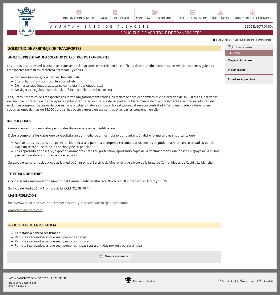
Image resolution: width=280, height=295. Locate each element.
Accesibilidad (228, 281)
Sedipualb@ (266, 281)
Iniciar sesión (236, 70)
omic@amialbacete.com (25, 210)
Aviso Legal (248, 281)
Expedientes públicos (241, 79)
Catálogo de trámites (115, 18)
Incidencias (220, 18)
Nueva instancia (113, 256)
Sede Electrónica (224, 39)
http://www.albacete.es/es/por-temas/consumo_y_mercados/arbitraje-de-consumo (68, 203)
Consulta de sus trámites (154, 18)
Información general (79, 18)
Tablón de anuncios (193, 18)
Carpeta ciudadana (240, 60)
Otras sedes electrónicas (252, 18)
